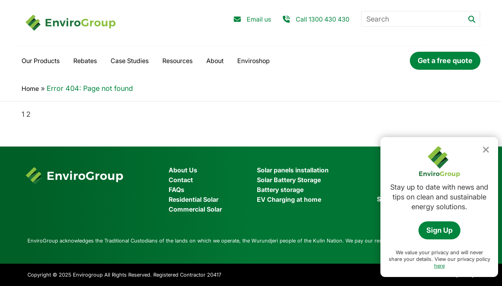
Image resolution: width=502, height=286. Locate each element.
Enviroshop (253, 61)
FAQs (176, 190)
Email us (259, 19)
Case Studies (130, 61)
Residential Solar (193, 199)
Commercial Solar (195, 209)
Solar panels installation (293, 170)
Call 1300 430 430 (322, 19)
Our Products (41, 61)
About (215, 61)
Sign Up (439, 230)
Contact (181, 180)
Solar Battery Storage (289, 180)
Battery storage (280, 190)
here (439, 265)
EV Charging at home (289, 199)
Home (30, 88)
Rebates (85, 61)
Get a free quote (445, 60)
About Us (183, 170)
